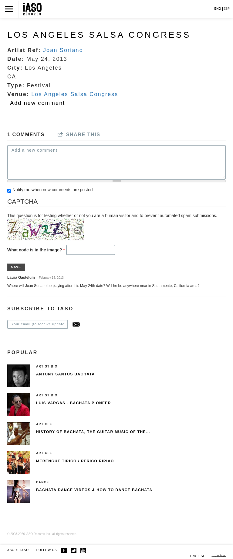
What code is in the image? (36, 249)
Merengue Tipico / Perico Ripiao (75, 461)
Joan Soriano (63, 50)
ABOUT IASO (18, 550)
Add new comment (37, 103)
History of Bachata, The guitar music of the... (93, 432)
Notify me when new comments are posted (52, 189)
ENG (217, 8)
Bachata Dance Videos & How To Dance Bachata (94, 490)
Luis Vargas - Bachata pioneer (73, 403)
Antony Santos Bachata (65, 374)
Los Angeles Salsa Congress (74, 94)
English (198, 556)
